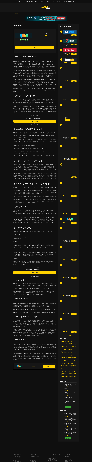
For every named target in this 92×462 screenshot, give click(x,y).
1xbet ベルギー (17, 460)
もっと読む (66, 386)
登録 (34, 47)
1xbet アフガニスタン (52, 458)
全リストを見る (68, 335)
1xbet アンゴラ (17, 459)
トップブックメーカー (27, 1)
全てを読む (68, 438)
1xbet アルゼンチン (35, 456)
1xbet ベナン (67, 457)
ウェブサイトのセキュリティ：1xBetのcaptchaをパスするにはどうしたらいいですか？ (68, 367)
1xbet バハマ (33, 457)
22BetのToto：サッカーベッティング (68, 344)
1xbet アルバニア (18, 456)
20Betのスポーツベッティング (67, 341)
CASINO (36, 1)
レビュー (19, 13)
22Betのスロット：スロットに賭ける (68, 371)
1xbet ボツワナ (68, 459)
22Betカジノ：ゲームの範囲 (66, 355)
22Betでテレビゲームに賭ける (67, 343)
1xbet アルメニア (51, 459)
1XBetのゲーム (64, 369)
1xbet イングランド (18, 457)
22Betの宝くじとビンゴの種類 (67, 363)
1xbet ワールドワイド (45, 1)
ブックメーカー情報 (57, 1)
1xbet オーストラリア (52, 460)
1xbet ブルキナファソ (69, 460)
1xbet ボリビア (34, 460)
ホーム (19, 1)
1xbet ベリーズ (34, 459)
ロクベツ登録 (35, 121)
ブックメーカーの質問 (69, 1)
